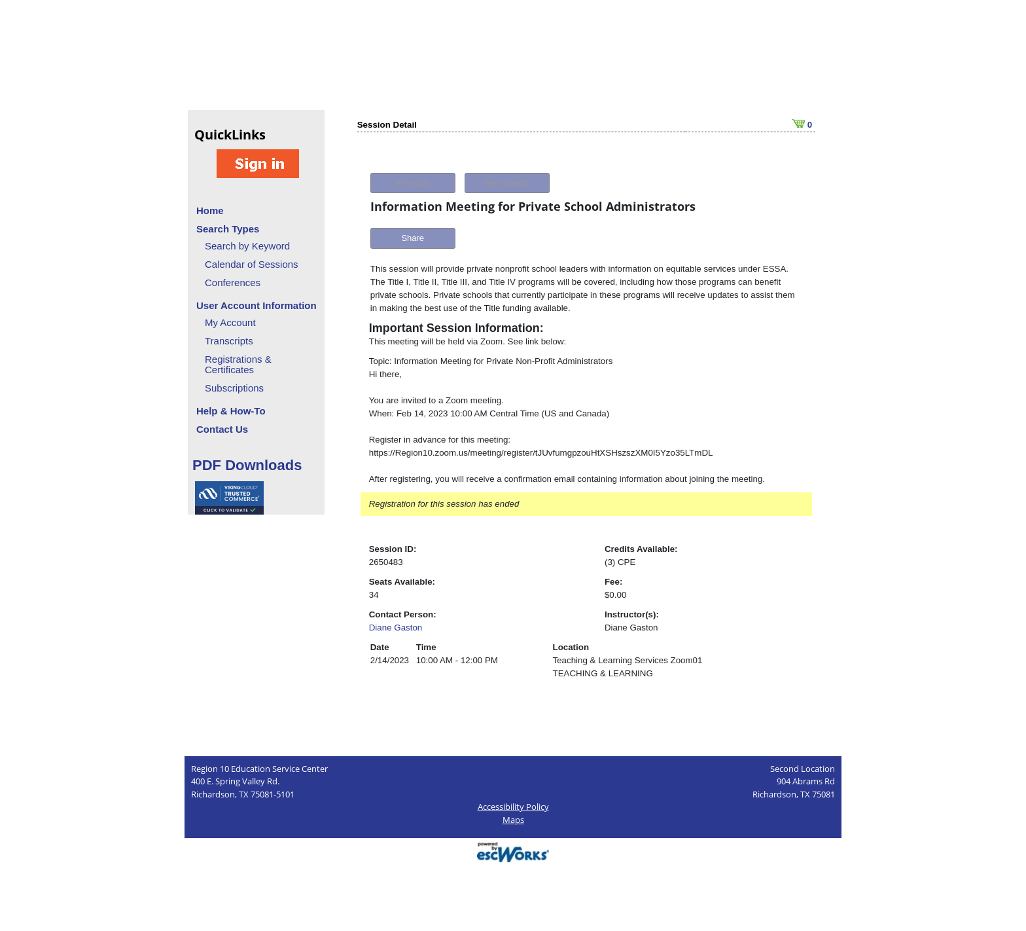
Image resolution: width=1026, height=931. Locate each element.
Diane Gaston (396, 627)
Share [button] (412, 238)
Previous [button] (412, 183)
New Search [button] (507, 183)
